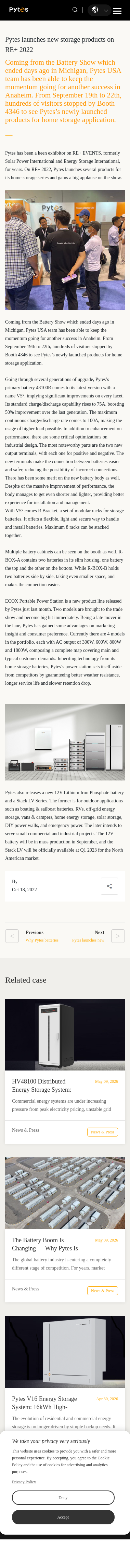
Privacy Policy (24, 1482)
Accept (63, 1517)
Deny (62, 1497)
